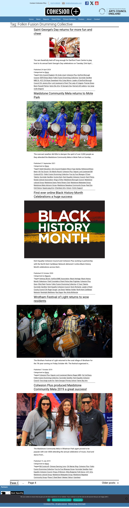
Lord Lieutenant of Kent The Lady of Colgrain (67, 83)
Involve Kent (58, 177)
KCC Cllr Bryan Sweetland (49, 80)
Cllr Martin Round (55, 172)
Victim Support (77, 188)
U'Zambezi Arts (60, 188)
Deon (35, 284)
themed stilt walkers (79, 86)
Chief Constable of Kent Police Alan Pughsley (63, 281)
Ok (49, 500)
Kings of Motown (59, 472)
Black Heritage (75, 279)
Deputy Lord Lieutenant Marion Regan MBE (65, 375)
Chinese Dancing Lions (58, 466)
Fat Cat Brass (87, 375)
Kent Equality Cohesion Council (74, 177)
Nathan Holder (71, 290)
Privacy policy (78, 500)
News (38, 19)
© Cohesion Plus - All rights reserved (55, 504)
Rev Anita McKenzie (71, 292)
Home (31, 19)
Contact (97, 19)
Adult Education (45, 169)
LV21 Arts (89, 472)
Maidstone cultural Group (43, 475)
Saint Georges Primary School (65, 381)
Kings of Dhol (58, 180)
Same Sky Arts (54, 86)
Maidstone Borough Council (74, 180)
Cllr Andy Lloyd (60, 75)
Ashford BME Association (60, 279)
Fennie (48, 284)
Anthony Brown (45, 279)
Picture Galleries (69, 19)
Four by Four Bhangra (77, 174)
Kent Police (90, 177)
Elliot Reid (41, 284)
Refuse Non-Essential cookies (62, 500)
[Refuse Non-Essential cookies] (126, 499)
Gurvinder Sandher (46, 177)
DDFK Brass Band (46, 78)
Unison (68, 188)
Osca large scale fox (47, 381)
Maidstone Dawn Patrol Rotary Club (57, 183)
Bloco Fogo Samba (74, 169)
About (89, 19)
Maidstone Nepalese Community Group (71, 185)
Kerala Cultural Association (43, 180)
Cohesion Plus (72, 75)
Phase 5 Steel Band (54, 477)
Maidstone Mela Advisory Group (45, 185)
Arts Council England (47, 75)
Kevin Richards (76, 287)
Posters (81, 19)
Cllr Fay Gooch (43, 172)
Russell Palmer (43, 86)
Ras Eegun (59, 292)
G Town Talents (82, 284)
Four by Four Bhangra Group (65, 469)
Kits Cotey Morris (65, 80)
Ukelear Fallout (67, 477)
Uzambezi (76, 477)
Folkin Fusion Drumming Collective (65, 78)
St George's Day (66, 86)
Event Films (56, 19)
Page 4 (32, 482)
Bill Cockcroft (44, 466)
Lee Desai (61, 290)
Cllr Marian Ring (72, 466)
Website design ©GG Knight (76, 504)
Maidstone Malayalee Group (81, 183)
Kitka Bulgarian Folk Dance (75, 472)
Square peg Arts (48, 188)
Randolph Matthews (48, 292)
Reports (46, 19)
